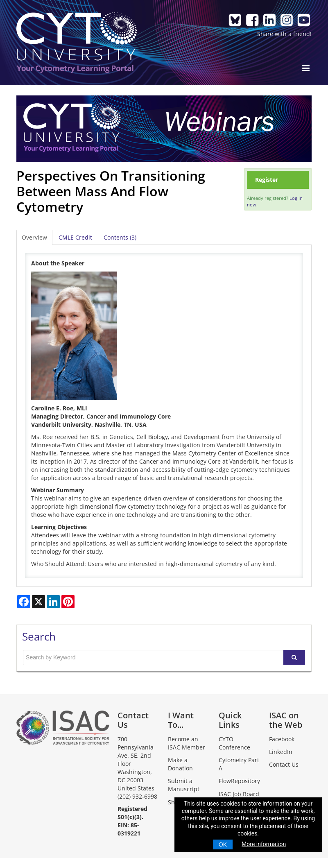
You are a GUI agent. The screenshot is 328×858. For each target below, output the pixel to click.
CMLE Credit (75, 237)
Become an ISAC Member (186, 743)
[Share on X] (38, 601)
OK (223, 844)
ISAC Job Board (239, 794)
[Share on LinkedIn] (53, 601)
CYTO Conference (234, 743)
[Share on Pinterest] (68, 601)
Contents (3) (120, 237)
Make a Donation (180, 764)
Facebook (281, 739)
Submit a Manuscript (183, 785)
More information (264, 844)
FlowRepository (239, 781)
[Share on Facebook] (23, 601)
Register (266, 179)
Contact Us (284, 764)
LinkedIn (280, 752)
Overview (34, 237)
